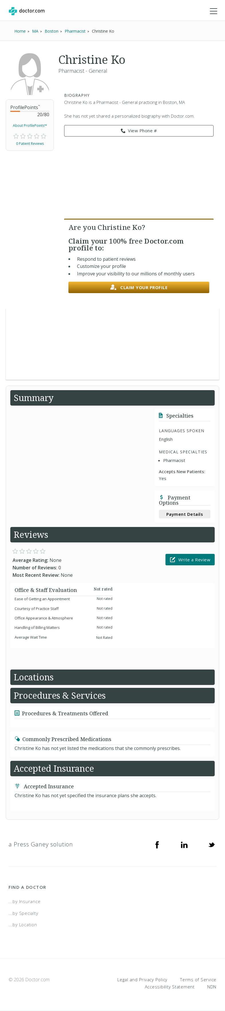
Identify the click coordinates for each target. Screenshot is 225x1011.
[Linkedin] (184, 844)
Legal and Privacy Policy (142, 979)
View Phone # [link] (139, 131)
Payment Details (184, 514)
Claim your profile (139, 288)
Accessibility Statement (170, 987)
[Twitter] (211, 844)
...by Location (23, 924)
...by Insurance (24, 901)
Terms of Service (198, 979)
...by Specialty (23, 913)
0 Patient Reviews (30, 143)
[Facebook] (157, 844)
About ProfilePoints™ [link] (30, 125)
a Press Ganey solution (41, 844)
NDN (211, 987)
